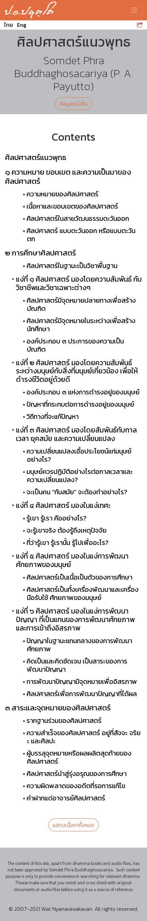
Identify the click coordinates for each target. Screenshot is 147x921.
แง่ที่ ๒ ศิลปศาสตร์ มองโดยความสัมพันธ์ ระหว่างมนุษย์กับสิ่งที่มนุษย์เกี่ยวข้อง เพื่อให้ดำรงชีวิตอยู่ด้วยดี (77, 371)
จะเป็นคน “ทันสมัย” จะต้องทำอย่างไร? (77, 492)
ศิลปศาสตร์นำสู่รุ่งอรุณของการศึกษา (77, 773)
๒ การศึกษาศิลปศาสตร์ (40, 253)
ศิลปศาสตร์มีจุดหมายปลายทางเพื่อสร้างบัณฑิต (81, 304)
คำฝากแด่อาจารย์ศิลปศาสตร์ (66, 798)
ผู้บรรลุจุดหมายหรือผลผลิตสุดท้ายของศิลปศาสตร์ (79, 757)
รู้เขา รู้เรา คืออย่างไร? (56, 518)
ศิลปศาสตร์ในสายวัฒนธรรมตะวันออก (78, 218)
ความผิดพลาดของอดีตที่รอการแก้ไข (76, 786)
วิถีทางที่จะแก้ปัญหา (53, 416)
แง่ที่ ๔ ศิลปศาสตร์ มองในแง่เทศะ (63, 505)
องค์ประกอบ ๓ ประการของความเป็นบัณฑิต (75, 345)
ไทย (8, 25)
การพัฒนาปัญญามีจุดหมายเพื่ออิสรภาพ (82, 681)
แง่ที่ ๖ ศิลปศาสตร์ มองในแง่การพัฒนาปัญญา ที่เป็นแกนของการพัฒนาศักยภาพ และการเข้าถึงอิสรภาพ (75, 619)
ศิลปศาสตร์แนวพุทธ (35, 157)
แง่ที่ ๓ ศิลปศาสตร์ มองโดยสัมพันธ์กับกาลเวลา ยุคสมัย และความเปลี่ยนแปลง (76, 434)
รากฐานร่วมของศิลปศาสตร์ (64, 720)
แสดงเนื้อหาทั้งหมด (73, 825)
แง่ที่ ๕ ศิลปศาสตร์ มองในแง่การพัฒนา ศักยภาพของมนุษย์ (72, 560)
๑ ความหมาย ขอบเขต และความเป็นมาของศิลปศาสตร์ (68, 176)
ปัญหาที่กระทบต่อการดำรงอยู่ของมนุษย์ (80, 404)
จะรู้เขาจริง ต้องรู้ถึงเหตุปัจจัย (67, 530)
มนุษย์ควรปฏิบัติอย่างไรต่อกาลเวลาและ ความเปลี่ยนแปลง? (80, 475)
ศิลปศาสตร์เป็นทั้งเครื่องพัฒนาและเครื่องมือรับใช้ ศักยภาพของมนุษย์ (82, 593)
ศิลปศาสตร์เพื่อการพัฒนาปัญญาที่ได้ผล (82, 694)
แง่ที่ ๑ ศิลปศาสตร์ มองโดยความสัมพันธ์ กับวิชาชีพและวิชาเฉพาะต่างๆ (79, 283)
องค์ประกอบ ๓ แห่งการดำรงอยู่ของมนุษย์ (83, 392)
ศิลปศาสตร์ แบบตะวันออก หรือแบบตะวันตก (81, 235)
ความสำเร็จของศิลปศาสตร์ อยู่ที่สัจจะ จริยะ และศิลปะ (84, 737)
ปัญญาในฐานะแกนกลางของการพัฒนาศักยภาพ (79, 645)
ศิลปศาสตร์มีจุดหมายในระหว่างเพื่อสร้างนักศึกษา (81, 325)
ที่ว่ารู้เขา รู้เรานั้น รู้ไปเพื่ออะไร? (68, 542)
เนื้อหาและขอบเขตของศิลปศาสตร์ (72, 206)
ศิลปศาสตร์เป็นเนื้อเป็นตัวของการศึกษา (79, 577)
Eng (21, 25)
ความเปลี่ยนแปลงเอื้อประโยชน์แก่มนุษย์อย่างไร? (79, 455)
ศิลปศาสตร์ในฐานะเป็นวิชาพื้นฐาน (72, 266)
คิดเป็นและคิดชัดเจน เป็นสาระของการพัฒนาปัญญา (77, 665)
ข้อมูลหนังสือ (73, 104)
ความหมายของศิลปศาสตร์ (62, 194)
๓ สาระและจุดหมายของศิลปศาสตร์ (58, 707)
